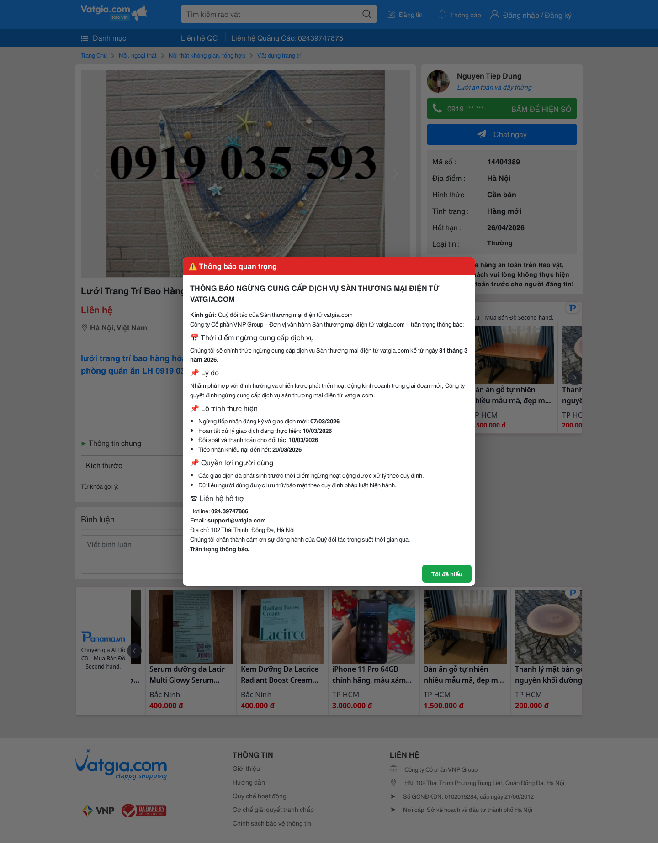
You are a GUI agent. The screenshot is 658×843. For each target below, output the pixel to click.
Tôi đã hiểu (446, 573)
